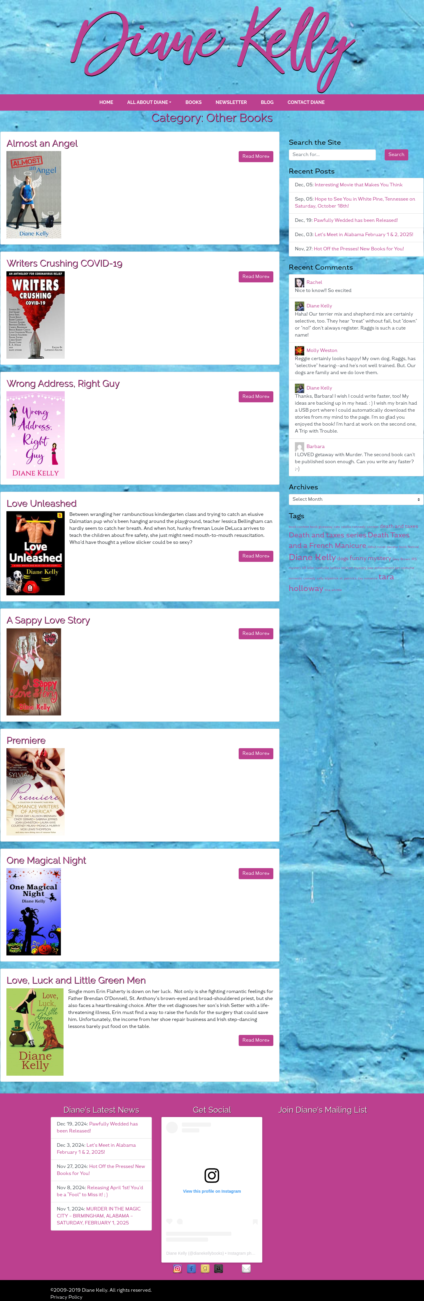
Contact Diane (306, 102)
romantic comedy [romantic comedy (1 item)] (302, 578)
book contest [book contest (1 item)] (299, 527)
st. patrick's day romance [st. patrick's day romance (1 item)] (358, 578)
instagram (177, 1269)
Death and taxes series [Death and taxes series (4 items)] (328, 535)
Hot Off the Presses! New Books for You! (359, 249)
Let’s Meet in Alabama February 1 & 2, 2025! (364, 234)
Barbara (316, 446)
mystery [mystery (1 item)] (360, 568)
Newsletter (231, 102)
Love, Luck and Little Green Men (76, 980)
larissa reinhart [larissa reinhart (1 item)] (341, 568)
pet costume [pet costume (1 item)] (404, 568)
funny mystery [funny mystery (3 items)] (370, 558)
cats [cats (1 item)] (337, 527)
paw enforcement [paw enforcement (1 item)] (380, 568)
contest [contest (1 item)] (373, 527)
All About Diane (147, 102)
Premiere (25, 740)
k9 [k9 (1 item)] (304, 568)
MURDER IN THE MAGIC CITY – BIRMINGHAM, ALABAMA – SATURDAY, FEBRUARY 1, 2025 (99, 1216)
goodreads (205, 1269)
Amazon (219, 1269)
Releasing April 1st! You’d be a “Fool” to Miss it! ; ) (100, 1191)
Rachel (314, 282)
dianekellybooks (208, 1253)
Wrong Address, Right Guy (62, 383)
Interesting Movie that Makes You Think (359, 185)
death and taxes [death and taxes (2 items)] (399, 526)
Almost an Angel (42, 143)
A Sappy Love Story (48, 620)
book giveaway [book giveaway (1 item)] (321, 527)
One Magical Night (46, 860)
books (193, 102)
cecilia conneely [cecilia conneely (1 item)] (353, 527)
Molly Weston (322, 350)
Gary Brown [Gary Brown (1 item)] (401, 559)
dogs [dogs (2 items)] (343, 558)
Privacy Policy (66, 1297)
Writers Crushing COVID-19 (64, 263)
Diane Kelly (319, 306)
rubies (232, 1269)
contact (246, 1269)
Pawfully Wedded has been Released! (356, 220)
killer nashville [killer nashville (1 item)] (318, 568)
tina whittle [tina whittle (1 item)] (333, 590)
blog (267, 102)
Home (106, 102)
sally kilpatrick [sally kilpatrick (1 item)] (327, 578)
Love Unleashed (41, 503)
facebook (191, 1269)
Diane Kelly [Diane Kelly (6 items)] (312, 558)
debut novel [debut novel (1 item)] (376, 547)
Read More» (256, 156)
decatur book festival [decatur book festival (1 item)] (403, 547)
